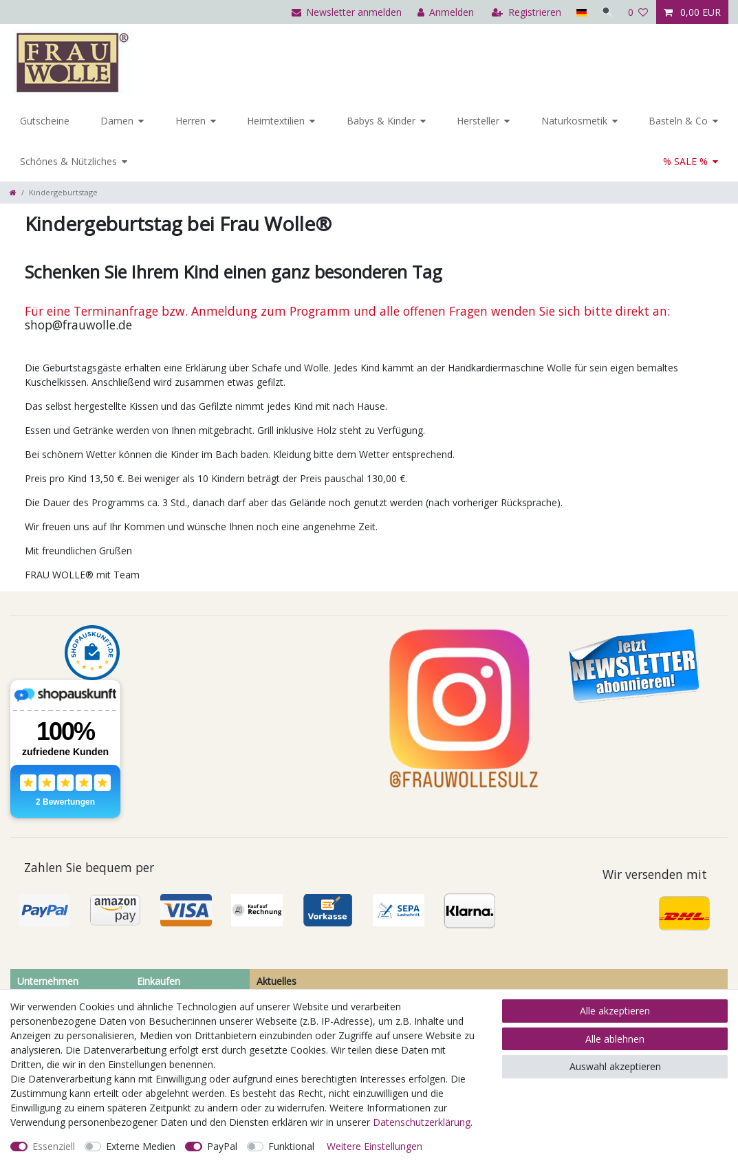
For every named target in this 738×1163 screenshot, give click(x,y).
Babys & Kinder (381, 120)
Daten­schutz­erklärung (421, 1122)
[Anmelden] (444, 12)
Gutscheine (44, 120)
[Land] (579, 12)
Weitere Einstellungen (374, 1146)
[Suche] (606, 12)
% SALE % (685, 161)
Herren (190, 120)
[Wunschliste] (638, 12)
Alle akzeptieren (615, 1010)
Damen (116, 120)
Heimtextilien (276, 120)
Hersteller (478, 120)
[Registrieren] (525, 12)
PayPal (222, 1146)
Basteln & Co (678, 120)
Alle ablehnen (614, 1038)
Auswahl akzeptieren (615, 1066)
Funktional (291, 1146)
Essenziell (53, 1146)
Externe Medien (140, 1146)
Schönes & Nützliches (68, 161)
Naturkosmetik (574, 120)
